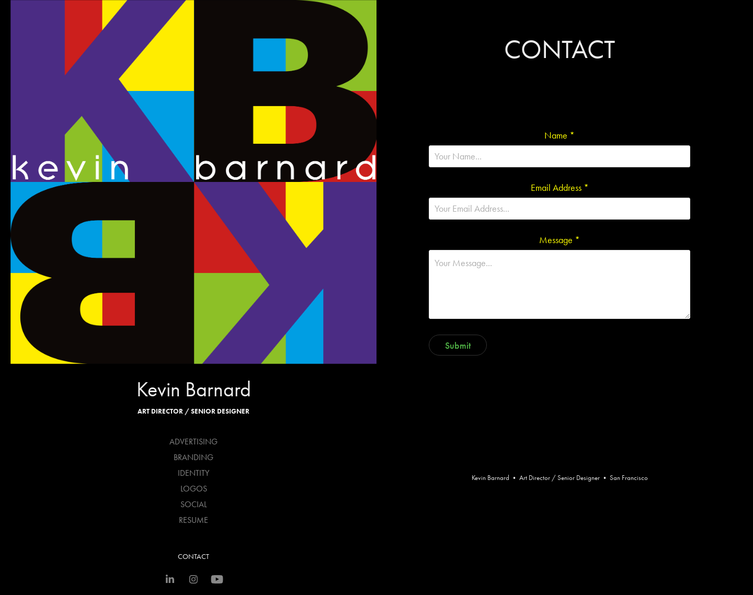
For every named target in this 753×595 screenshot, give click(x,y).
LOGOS (193, 489)
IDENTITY (193, 473)
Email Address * (560, 187)
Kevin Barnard (193, 389)
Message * (559, 240)
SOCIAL (193, 504)
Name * (559, 135)
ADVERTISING (193, 442)
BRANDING (193, 457)
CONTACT (193, 556)
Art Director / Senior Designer (193, 411)
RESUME (193, 520)
